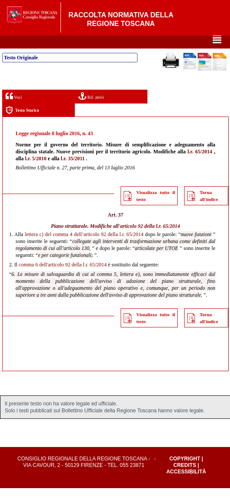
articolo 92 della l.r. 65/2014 (150, 240)
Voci (14, 109)
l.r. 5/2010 (36, 172)
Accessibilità (186, 486)
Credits (184, 479)
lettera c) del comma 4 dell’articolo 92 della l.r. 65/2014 (84, 248)
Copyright (184, 473)
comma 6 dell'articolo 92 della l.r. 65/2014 (62, 278)
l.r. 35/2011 (73, 172)
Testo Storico (22, 124)
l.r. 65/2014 (200, 165)
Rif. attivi (91, 109)
